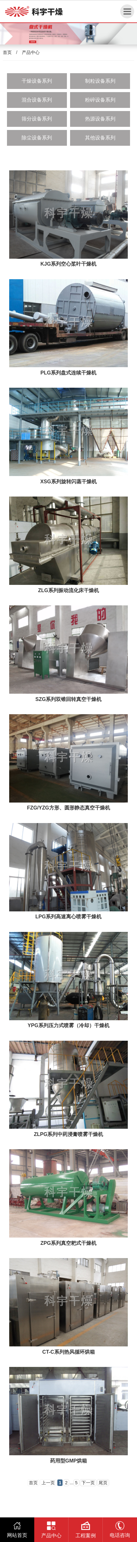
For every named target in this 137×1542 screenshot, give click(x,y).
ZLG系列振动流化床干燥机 (68, 590)
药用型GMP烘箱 (68, 1460)
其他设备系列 (100, 137)
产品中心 (31, 52)
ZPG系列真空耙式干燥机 (69, 1243)
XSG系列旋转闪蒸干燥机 (68, 481)
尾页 (103, 1482)
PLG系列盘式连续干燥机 (69, 372)
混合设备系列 (37, 100)
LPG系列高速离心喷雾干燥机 (69, 916)
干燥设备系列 (37, 81)
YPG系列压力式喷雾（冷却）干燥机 (68, 1025)
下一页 (88, 1482)
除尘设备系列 (37, 137)
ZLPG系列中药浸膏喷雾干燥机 (68, 1134)
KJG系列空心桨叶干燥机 (69, 264)
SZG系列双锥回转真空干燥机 (69, 699)
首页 (7, 52)
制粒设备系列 (100, 81)
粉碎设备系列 (100, 100)
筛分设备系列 (37, 118)
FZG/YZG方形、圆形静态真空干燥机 (68, 807)
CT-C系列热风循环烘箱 (68, 1352)
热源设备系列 (100, 118)
